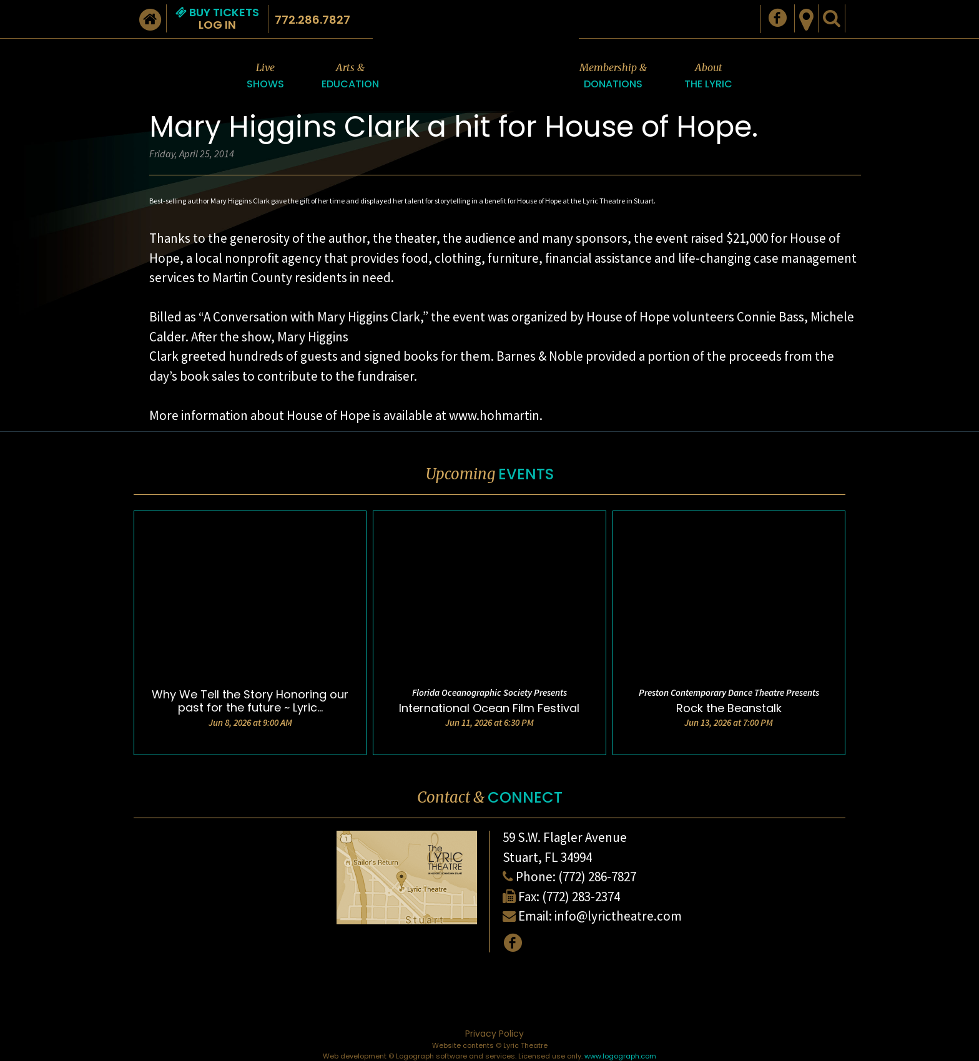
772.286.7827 (312, 19)
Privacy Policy (494, 1033)
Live (265, 76)
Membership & (613, 76)
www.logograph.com (620, 1056)
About (708, 76)
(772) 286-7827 (597, 876)
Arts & (350, 76)
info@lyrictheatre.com (618, 915)
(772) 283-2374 (581, 896)
